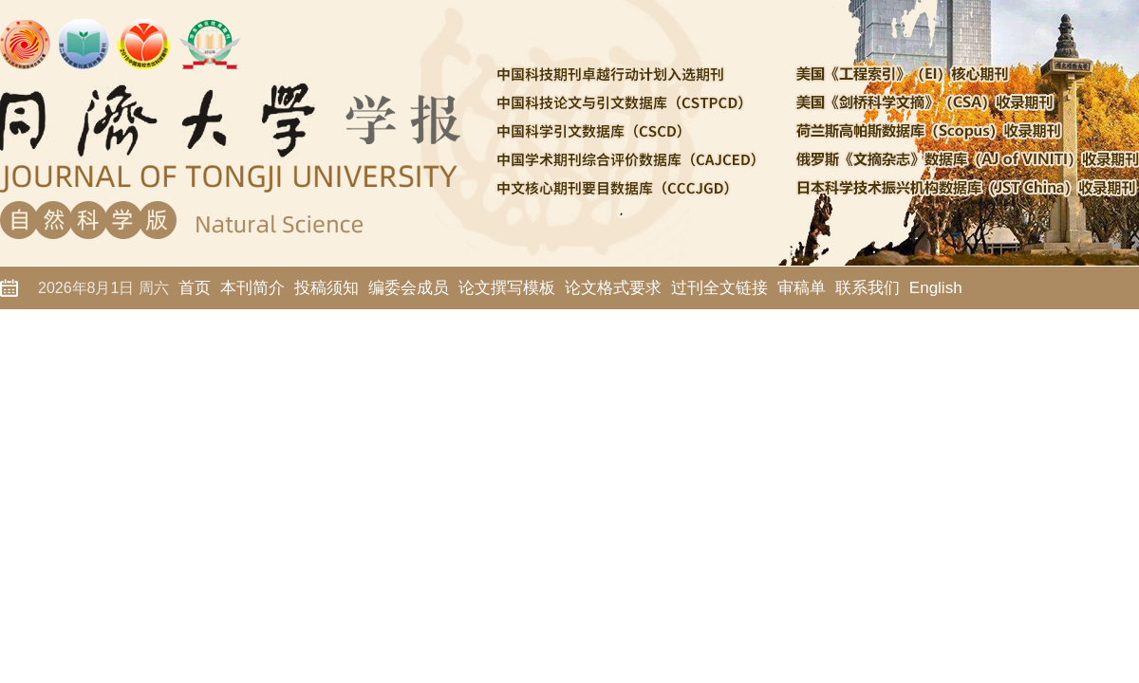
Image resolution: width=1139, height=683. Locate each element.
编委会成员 (408, 288)
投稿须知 (326, 288)
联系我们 (867, 288)
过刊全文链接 (719, 288)
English (935, 288)
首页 (194, 288)
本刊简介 (252, 288)
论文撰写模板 (506, 288)
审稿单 (801, 288)
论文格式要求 (613, 288)
